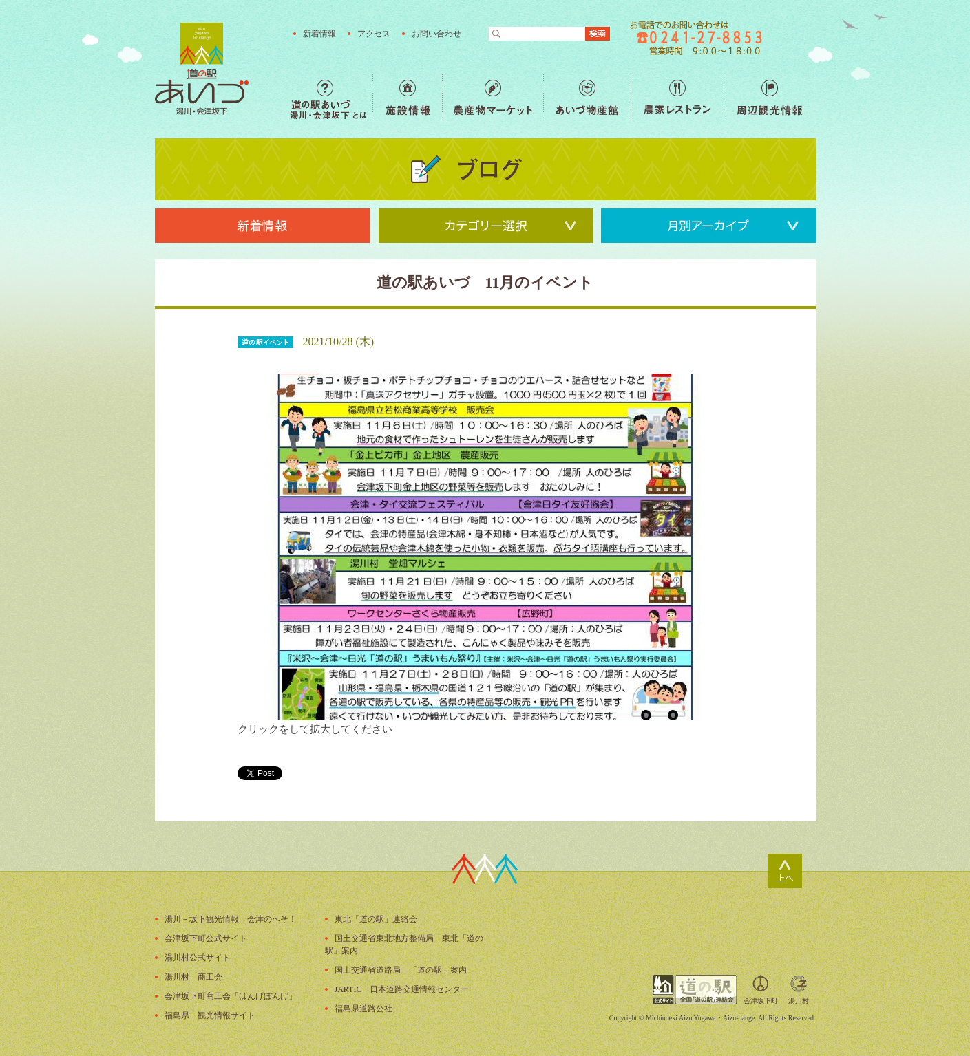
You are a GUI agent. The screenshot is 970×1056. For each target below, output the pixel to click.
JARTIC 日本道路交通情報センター (402, 989)
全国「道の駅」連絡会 (695, 989)
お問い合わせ (436, 34)
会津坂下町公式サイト (206, 938)
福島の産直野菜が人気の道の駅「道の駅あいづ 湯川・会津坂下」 (202, 69)
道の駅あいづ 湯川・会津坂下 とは (331, 97)
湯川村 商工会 (193, 977)
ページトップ (785, 871)
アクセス (373, 34)
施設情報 (407, 97)
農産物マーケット (492, 97)
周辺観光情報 (769, 97)
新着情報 (319, 34)
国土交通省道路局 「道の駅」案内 (401, 970)
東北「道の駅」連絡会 (376, 919)
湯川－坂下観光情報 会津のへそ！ (231, 919)
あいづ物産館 (587, 97)
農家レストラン (677, 97)
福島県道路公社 (363, 1008)
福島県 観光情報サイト (210, 1015)
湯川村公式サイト (198, 957)
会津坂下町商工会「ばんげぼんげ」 (231, 996)
